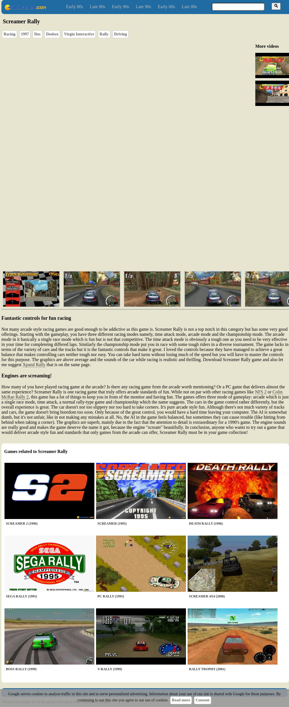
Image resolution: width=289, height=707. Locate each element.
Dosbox (52, 34)
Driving (120, 34)
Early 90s (120, 6)
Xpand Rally (34, 364)
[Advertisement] (125, 223)
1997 (25, 34)
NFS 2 (261, 391)
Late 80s (97, 6)
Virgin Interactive (79, 34)
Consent (203, 700)
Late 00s (189, 6)
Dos (37, 34)
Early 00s (166, 6)
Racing (9, 34)
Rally (104, 34)
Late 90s (143, 6)
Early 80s (74, 6)
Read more (181, 700)
